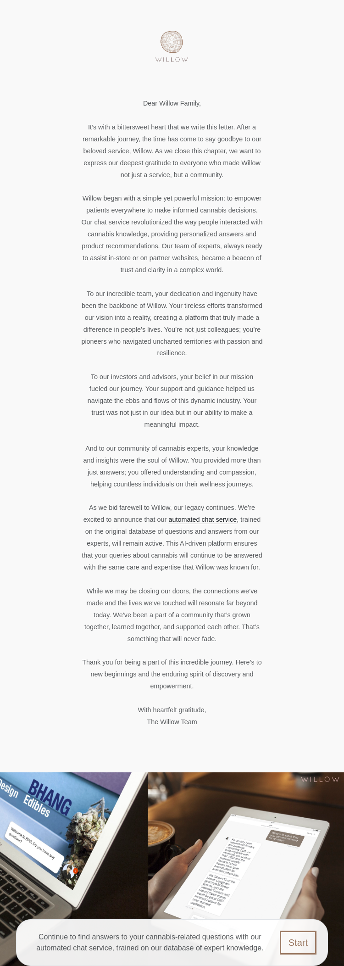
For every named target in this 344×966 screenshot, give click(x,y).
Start (298, 943)
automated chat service (202, 519)
